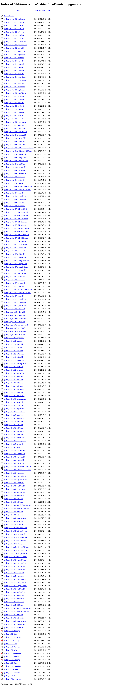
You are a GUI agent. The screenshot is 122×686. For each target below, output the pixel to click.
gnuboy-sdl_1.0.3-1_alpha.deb (14, 54)
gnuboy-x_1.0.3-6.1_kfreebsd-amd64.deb (18, 466)
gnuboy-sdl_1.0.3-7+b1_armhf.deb (16, 219)
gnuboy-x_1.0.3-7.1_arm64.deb (15, 563)
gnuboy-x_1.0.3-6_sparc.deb (14, 524)
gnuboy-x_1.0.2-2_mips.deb (13, 357)
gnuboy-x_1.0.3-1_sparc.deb (14, 405)
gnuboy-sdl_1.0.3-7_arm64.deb (14, 277)
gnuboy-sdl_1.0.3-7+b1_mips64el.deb (17, 228)
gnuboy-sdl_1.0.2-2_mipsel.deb (15, 41)
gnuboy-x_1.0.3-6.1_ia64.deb (14, 463)
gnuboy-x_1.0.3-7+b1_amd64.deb (15, 528)
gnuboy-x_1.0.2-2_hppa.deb (13, 344)
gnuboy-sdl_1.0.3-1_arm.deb (14, 58)
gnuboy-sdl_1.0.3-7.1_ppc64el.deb (16, 267)
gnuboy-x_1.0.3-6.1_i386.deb (14, 460)
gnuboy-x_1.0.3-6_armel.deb (14, 495)
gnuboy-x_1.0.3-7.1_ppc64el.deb (15, 586)
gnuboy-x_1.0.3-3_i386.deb (13, 425)
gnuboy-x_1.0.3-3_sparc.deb (14, 447)
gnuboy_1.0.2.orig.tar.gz (12, 637)
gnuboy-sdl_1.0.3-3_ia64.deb (14, 109)
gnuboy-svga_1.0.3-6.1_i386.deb (15, 328)
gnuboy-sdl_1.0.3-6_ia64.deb (14, 183)
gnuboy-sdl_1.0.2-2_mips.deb (14, 38)
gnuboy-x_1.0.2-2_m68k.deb (14, 354)
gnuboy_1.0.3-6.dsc (10, 663)
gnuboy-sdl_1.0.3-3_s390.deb (14, 125)
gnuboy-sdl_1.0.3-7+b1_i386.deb (15, 222)
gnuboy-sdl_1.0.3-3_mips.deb (14, 116)
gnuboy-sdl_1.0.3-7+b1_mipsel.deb (16, 231)
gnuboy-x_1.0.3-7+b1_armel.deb (15, 534)
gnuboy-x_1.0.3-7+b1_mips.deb (15, 544)
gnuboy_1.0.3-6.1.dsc (11, 656)
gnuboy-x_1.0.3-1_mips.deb (13, 392)
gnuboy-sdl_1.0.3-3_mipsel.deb (15, 119)
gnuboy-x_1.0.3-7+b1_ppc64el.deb (16, 553)
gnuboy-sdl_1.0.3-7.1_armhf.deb (15, 251)
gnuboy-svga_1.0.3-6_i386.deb (14, 334)
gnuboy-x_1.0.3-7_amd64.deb (14, 592)
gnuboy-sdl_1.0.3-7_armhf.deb (14, 283)
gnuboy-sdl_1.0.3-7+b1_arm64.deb (16, 212)
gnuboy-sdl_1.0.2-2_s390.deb (14, 48)
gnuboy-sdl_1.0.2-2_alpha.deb (14, 19)
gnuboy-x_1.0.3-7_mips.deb (13, 615)
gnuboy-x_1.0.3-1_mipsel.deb (14, 396)
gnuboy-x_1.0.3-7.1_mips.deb (14, 576)
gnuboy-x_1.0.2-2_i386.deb (13, 347)
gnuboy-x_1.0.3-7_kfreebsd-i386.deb (16, 611)
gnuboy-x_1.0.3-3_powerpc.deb (15, 441)
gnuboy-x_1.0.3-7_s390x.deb (14, 627)
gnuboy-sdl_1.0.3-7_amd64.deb (15, 273)
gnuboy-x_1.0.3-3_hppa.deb (13, 421)
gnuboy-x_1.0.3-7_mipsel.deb (14, 618)
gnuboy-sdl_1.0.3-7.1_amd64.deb (15, 241)
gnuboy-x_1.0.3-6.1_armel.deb (14, 454)
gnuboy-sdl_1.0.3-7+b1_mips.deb (15, 225)
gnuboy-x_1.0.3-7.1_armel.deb (14, 566)
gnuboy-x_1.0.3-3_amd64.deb (14, 412)
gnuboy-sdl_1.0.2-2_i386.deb (14, 29)
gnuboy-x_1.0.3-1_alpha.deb (14, 373)
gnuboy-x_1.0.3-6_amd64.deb (14, 492)
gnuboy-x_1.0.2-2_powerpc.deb (15, 363)
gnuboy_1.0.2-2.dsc (10, 634)
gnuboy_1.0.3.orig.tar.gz (12, 679)
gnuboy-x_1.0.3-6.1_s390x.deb (14, 486)
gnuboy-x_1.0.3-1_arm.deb (13, 376)
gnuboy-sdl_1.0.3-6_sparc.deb (14, 206)
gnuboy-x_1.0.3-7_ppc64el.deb (14, 624)
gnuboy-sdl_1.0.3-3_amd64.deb (15, 93)
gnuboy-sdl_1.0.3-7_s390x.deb (14, 309)
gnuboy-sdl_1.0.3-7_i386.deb (14, 286)
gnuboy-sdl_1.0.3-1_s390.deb (14, 83)
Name (18, 10)
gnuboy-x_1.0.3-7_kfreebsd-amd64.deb (17, 608)
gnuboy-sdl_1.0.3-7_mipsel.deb (15, 299)
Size (48, 10)
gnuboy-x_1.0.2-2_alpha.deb (14, 338)
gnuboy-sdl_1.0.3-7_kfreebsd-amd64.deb (18, 289)
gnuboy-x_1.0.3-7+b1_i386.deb (15, 541)
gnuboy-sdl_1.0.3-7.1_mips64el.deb (16, 260)
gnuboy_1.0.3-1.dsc (10, 644)
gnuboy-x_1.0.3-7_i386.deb (13, 605)
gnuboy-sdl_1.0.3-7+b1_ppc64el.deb (16, 235)
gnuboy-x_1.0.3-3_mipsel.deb (14, 438)
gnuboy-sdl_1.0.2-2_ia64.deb (14, 32)
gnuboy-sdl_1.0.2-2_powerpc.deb (15, 45)
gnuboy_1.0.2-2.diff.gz (12, 631)
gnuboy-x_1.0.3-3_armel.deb (14, 418)
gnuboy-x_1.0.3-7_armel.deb (14, 598)
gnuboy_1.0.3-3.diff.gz (12, 647)
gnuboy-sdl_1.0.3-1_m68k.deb (14, 70)
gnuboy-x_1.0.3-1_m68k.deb (14, 389)
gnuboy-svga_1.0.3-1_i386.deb (14, 315)
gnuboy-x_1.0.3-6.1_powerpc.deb (15, 479)
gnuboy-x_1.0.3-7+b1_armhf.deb (15, 537)
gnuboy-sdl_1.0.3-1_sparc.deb (14, 87)
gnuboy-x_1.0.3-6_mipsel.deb (14, 515)
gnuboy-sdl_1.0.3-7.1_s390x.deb (15, 270)
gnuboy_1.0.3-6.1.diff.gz (12, 653)
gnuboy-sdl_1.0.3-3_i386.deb (14, 106)
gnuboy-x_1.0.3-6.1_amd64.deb (15, 450)
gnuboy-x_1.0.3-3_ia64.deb (13, 428)
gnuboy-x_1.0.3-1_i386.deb (13, 383)
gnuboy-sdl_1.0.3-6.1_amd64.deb (15, 132)
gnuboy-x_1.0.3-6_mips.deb (13, 512)
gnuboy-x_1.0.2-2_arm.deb (13, 341)
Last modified (40, 10)
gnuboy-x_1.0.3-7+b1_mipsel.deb (15, 550)
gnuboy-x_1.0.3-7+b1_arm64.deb (15, 531)
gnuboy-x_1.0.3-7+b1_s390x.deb (15, 557)
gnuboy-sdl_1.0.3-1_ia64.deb (14, 67)
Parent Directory (9, 16)
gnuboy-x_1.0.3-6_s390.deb (13, 521)
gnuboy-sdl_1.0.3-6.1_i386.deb (14, 141)
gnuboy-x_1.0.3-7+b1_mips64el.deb (16, 547)
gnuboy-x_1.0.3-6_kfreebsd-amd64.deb (17, 505)
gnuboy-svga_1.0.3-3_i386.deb (14, 322)
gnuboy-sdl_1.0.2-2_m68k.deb (14, 35)
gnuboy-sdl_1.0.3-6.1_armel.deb (15, 135)
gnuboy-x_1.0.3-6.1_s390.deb (14, 483)
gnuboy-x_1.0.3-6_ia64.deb (13, 502)
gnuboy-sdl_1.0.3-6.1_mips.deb (15, 154)
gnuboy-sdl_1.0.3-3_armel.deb (14, 99)
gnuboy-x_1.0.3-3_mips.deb (13, 434)
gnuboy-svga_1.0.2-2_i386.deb (14, 312)
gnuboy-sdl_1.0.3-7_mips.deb (14, 296)
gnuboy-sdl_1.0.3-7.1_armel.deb (15, 248)
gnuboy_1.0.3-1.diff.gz (12, 640)
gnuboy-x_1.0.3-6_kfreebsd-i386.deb (16, 508)
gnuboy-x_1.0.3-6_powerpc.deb (15, 518)
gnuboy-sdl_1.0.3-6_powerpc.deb (15, 199)
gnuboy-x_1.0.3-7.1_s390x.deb (14, 589)
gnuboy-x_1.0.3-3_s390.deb (13, 444)
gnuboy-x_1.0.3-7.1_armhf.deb (14, 570)
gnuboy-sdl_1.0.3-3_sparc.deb (14, 128)
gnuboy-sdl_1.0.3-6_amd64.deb (15, 174)
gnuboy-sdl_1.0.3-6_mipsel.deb (15, 196)
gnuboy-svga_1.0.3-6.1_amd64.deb (16, 325)
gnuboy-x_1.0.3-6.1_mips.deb (14, 473)
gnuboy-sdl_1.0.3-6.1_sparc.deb (15, 170)
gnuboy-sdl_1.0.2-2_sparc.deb (14, 51)
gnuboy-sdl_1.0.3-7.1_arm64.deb (15, 244)
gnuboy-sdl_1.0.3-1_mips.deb (14, 74)
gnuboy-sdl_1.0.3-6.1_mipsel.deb (15, 157)
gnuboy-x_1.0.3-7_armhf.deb (14, 602)
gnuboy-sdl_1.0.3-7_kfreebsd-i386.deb (17, 293)
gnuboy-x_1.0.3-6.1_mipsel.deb (15, 476)
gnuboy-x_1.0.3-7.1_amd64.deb (15, 560)
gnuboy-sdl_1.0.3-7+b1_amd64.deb (16, 209)
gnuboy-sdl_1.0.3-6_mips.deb (14, 193)
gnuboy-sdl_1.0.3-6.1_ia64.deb (14, 145)
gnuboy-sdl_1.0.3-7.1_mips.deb (15, 257)
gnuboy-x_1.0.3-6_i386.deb (13, 499)
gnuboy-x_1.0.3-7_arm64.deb (14, 595)
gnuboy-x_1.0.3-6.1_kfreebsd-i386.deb (17, 470)
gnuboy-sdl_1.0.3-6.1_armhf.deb (15, 138)
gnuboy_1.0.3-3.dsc (10, 650)
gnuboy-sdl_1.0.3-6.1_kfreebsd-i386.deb (18, 151)
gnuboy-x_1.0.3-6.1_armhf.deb (14, 457)
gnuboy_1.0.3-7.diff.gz (12, 673)
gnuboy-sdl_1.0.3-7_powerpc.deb (15, 302)
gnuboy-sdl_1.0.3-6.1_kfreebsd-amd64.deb (18, 148)
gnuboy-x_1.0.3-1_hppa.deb (13, 380)
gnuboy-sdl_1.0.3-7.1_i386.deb (14, 254)
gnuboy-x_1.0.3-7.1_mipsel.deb (15, 582)
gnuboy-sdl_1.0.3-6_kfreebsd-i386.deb (17, 190)
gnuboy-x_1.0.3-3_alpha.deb (14, 409)
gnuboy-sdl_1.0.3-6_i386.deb (14, 180)
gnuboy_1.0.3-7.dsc (10, 676)
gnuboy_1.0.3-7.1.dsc (11, 669)
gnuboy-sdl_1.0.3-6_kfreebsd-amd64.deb (18, 186)
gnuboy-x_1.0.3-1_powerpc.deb (15, 399)
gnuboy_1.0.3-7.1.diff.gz (12, 666)
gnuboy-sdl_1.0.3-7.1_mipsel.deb (15, 264)
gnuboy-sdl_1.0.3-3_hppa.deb (14, 103)
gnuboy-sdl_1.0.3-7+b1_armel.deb (16, 215)
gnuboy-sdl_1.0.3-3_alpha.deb (14, 90)
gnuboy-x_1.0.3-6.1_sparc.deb (14, 489)
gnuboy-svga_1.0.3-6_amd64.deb (15, 331)
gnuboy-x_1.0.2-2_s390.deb (13, 367)
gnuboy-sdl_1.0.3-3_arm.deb (14, 96)
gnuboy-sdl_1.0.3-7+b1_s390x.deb (16, 238)
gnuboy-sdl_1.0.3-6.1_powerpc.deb (16, 161)
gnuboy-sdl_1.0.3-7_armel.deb (14, 280)
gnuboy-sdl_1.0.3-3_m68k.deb (14, 112)
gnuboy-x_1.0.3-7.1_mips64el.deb (15, 579)
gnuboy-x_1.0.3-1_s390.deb (13, 402)
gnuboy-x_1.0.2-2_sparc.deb (14, 370)
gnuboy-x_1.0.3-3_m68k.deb (14, 431)
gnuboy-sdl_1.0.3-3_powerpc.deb (15, 122)
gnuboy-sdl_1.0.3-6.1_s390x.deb (15, 167)
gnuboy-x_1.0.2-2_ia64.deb (13, 351)
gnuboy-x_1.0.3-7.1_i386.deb (14, 573)
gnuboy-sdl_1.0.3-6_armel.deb (14, 177)
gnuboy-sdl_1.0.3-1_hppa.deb (14, 61)
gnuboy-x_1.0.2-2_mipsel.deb (14, 360)
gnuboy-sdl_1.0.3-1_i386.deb (14, 64)
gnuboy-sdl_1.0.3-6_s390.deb (14, 202)
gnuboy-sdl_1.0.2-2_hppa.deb (14, 25)
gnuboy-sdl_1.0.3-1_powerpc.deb (15, 80)
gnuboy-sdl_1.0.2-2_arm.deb (14, 22)
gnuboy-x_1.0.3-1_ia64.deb (13, 386)
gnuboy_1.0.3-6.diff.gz (12, 660)
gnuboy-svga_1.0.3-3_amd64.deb (15, 318)
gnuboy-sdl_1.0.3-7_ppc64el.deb (15, 306)
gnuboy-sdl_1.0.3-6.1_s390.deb (15, 164)
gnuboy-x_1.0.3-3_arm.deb (13, 415)
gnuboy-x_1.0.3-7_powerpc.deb (15, 621)
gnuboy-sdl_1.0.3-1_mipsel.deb (15, 77)
